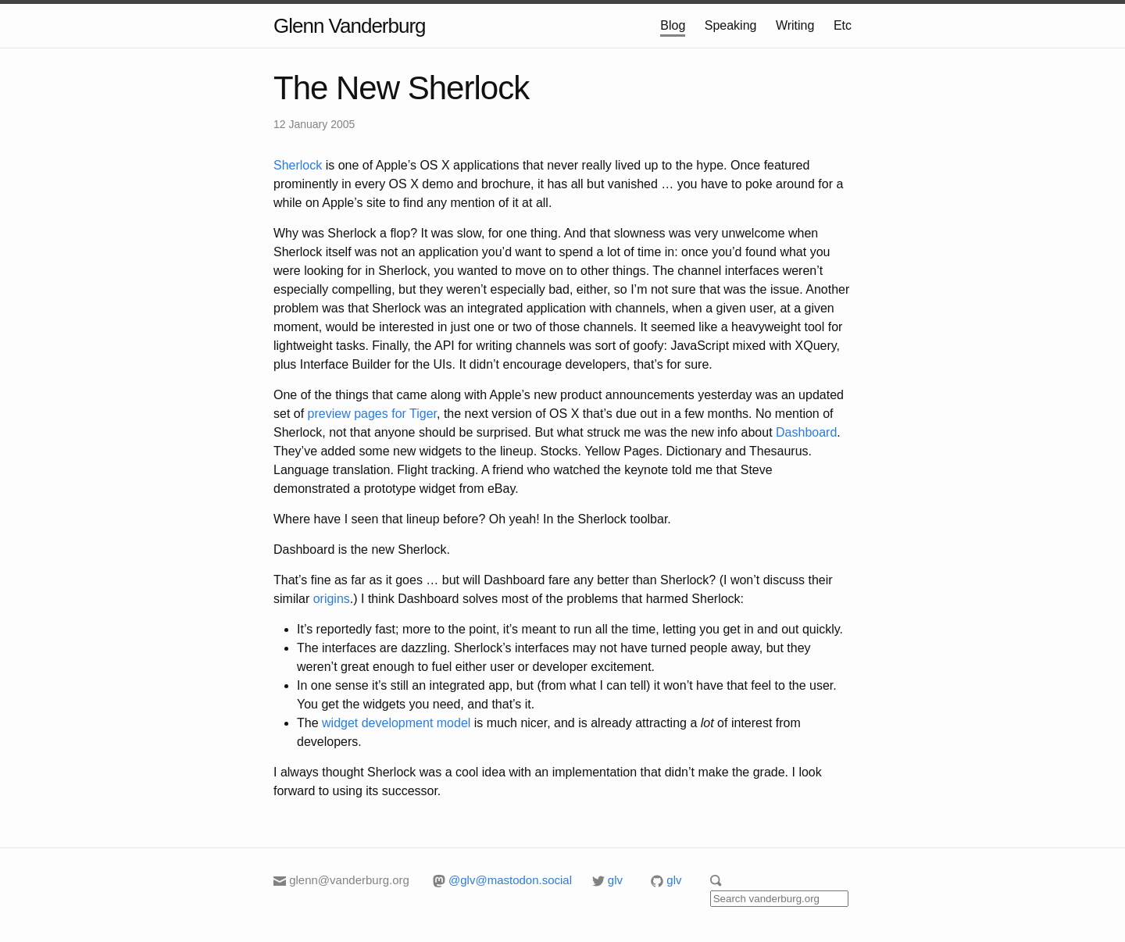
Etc (843, 25)
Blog (672, 25)
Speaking (731, 25)
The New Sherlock (401, 88)
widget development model (396, 723)
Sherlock (297, 165)
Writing (795, 25)
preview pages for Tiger (372, 413)
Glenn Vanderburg (349, 25)
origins (331, 598)
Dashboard (806, 432)
